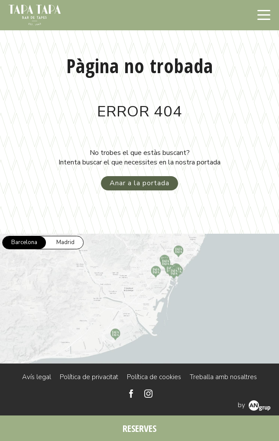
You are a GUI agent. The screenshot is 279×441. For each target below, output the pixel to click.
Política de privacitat (89, 377)
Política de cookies (154, 377)
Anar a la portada (139, 183)
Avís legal (36, 377)
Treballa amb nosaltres (223, 377)
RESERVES (139, 428)
